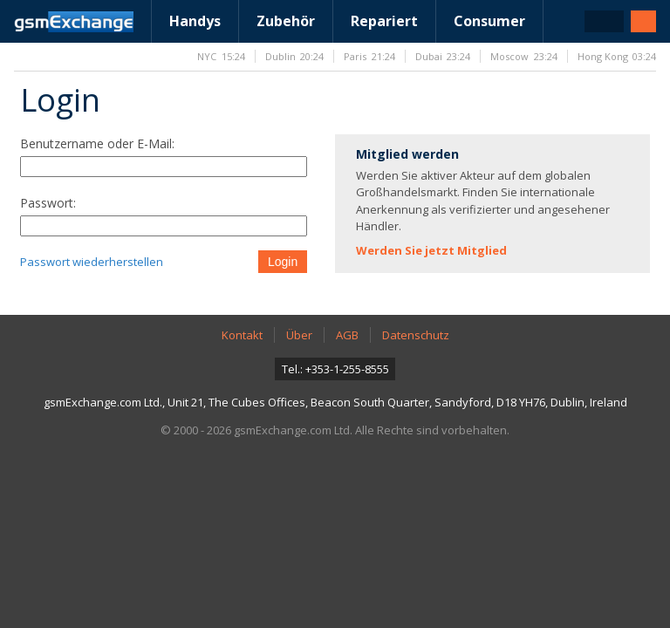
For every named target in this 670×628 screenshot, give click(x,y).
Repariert (384, 21)
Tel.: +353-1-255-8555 (335, 369)
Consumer (489, 21)
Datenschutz (415, 335)
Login (282, 262)
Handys (195, 21)
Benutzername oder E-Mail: (97, 143)
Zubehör (285, 21)
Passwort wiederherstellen (91, 262)
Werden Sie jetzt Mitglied (431, 250)
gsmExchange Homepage (73, 21)
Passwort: (48, 203)
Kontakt (242, 335)
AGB (347, 335)
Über (299, 335)
